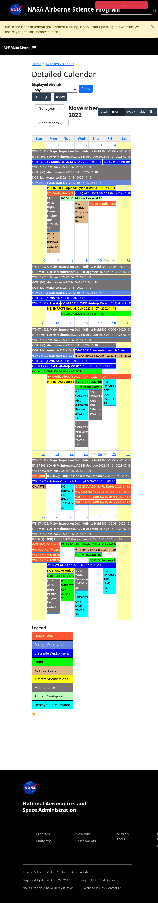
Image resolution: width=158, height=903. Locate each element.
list (152, 111)
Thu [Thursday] (96, 138)
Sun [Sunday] (39, 138)
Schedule (83, 834)
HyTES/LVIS (60, 565)
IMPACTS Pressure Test (81, 431)
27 (43, 517)
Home (36, 64)
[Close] (153, 27)
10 (100, 260)
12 (128, 260)
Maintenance (55, 172)
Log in (121, 5)
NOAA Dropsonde (83, 210)
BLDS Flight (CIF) (100, 382)
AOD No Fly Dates (102, 486)
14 (57, 323)
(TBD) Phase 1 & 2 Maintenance (82, 476)
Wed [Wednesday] (81, 138)
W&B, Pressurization (85, 577)
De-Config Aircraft (107, 204)
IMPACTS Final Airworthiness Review (85, 402)
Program (43, 834)
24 (100, 454)
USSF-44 (52, 242)
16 (86, 323)
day (142, 111)
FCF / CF (66, 576)
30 (43, 145)
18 (114, 323)
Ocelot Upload (65, 570)
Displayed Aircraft (46, 84)
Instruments (86, 841)
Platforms (43, 841)
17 (100, 323)
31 (57, 145)
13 (43, 323)
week (131, 111)
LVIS (95, 193)
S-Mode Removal (87, 198)
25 (114, 454)
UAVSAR (76, 314)
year (104, 111)
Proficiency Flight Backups (116, 560)
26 (128, 454)
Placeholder (129, 162)
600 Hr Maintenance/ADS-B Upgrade (72, 156)
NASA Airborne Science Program (74, 9)
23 (86, 454)
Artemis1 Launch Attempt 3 (112, 350)
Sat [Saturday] (124, 138)
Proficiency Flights (96, 387)
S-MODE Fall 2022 (61, 162)
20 (43, 454)
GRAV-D (95, 550)
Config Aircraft (62, 193)
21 (57, 454)
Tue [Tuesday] (67, 138)
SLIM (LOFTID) (59, 183)
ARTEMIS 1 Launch (94, 356)
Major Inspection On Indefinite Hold (75, 151)
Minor (54, 167)
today (60, 97)
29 (71, 517)
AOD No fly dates (93, 492)
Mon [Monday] (53, 138)
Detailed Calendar (60, 64)
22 (71, 454)
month (117, 111)
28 (57, 517)
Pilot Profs (83, 544)
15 (71, 323)
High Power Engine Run (52, 213)
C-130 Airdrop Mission (95, 303)
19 (128, 323)
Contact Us (114, 888)
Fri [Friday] (110, 138)
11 (114, 260)
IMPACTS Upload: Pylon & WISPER (76, 188)
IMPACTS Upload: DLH (68, 308)
